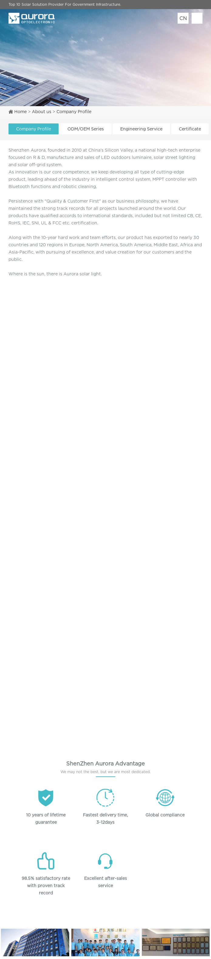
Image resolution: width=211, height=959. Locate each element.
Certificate (190, 128)
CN (183, 18)
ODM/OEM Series (85, 128)
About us (41, 111)
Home (20, 111)
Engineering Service (141, 128)
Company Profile (73, 111)
